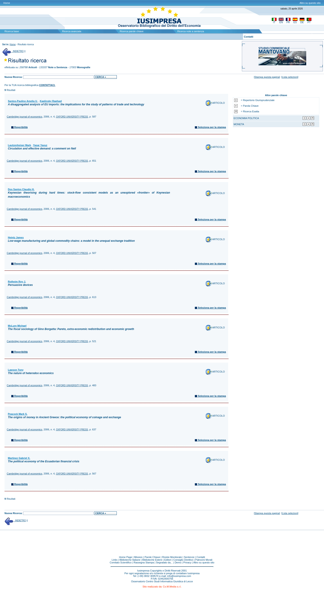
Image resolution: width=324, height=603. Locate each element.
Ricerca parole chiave (132, 31)
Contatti (248, 36)
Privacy (187, 562)
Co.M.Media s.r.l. (172, 586)
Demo (178, 562)
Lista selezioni (290, 77)
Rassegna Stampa (144, 562)
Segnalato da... (164, 562)
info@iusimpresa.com (179, 576)
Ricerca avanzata (71, 31)
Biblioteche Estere (152, 559)
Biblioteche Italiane (129, 559)
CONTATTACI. (47, 85)
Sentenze (189, 557)
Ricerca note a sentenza (190, 31)
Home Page (125, 557)
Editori (167, 559)
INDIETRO (13, 51)
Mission (138, 557)
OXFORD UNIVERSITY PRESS (72, 116)
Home (6, 3)
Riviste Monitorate (172, 557)
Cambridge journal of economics (24, 116)
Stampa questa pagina (266, 77)
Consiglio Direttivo (183, 559)
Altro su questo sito (310, 3)
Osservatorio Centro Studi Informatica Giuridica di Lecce (162, 581)
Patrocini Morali (203, 559)
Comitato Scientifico (120, 562)
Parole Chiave (152, 557)
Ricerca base (11, 31)
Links (114, 559)
